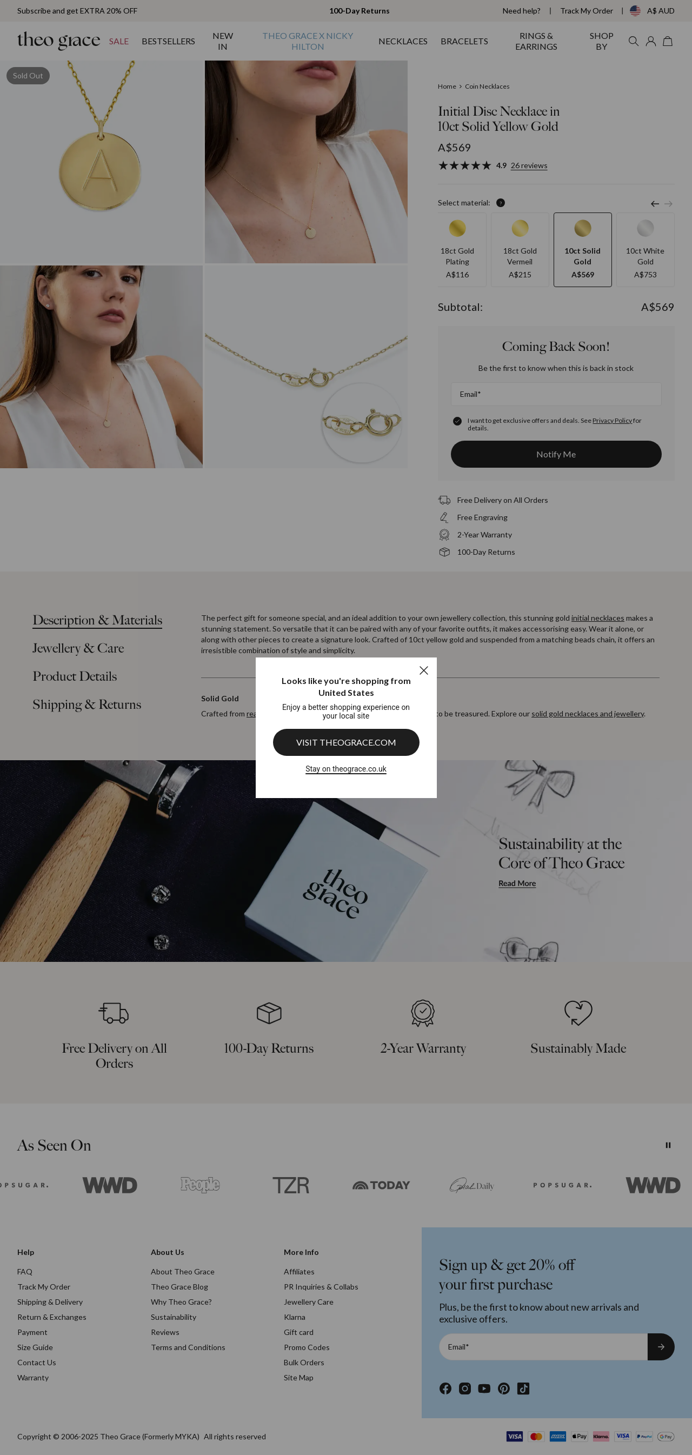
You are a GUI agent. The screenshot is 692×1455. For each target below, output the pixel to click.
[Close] (423, 670)
